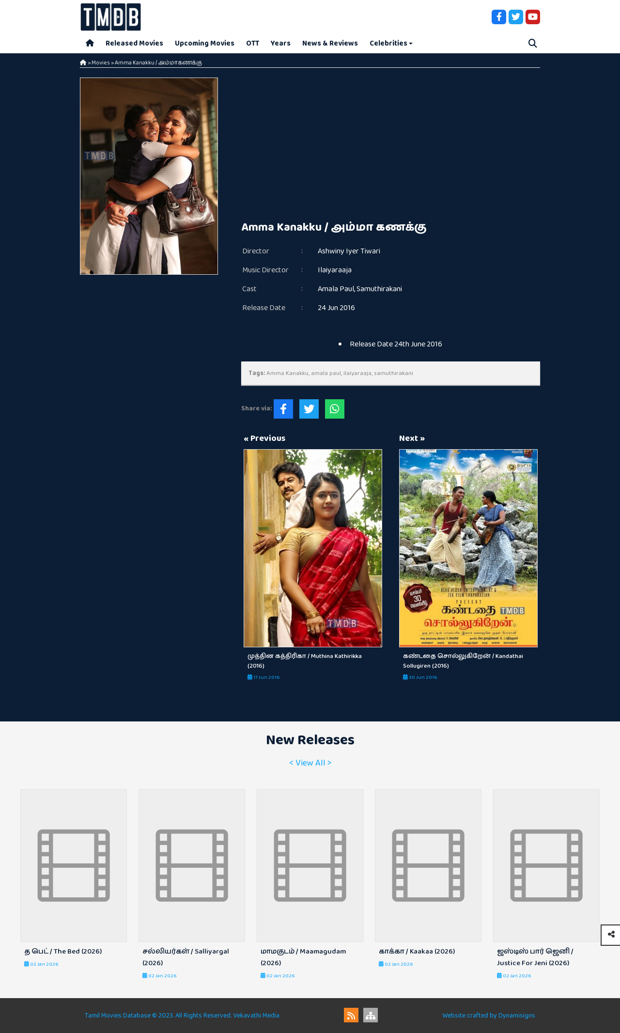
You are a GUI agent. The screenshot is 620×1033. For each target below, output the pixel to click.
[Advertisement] (391, 145)
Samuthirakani (379, 289)
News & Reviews (330, 43)
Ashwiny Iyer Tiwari (349, 251)
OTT (252, 43)
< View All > (310, 763)
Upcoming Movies (204, 43)
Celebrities (388, 43)
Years (281, 43)
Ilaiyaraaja (335, 270)
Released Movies (134, 43)
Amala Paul (336, 289)
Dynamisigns (516, 1015)
